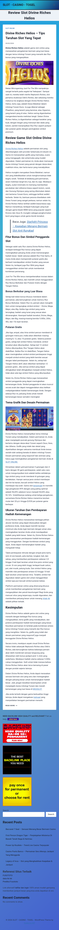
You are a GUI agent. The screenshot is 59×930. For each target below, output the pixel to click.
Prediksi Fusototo (10, 881)
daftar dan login (22, 888)
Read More (11, 705)
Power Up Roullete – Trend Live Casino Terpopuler (27, 845)
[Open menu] (54, 5)
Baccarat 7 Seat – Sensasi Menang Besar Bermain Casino (31, 829)
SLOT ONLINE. (12, 462)
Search (6, 810)
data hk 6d (7, 878)
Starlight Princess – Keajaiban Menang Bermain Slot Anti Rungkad (30, 226)
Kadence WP (29, 923)
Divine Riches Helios (14, 148)
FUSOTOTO (8, 875)
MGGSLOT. (37, 689)
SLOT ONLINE (10, 28)
